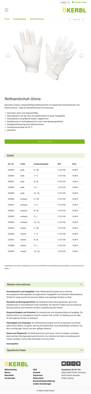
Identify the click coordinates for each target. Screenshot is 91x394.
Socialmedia (10, 378)
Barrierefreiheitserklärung (44, 381)
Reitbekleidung (19, 19)
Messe (7, 372)
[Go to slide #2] (44, 88)
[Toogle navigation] (6, 10)
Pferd (7, 19)
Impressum (38, 375)
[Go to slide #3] (57, 88)
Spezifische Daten (16, 350)
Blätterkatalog (11, 369)
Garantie (36, 372)
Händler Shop (79, 2)
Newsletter (9, 375)
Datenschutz (38, 378)
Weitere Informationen (18, 284)
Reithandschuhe (37, 19)
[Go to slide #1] (32, 88)
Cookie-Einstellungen (42, 384)
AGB (35, 369)
